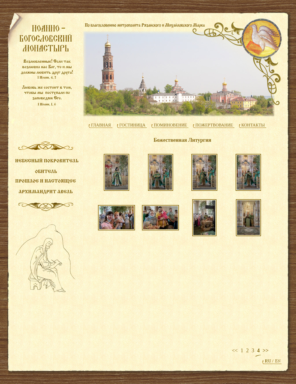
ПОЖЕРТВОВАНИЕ (214, 125)
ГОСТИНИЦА (132, 125)
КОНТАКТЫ (253, 125)
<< (235, 350)
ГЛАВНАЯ (101, 125)
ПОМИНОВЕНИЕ (170, 125)
